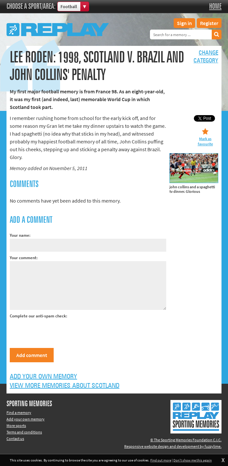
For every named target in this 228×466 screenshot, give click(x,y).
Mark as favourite (205, 141)
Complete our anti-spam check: (38, 316)
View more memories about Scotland (64, 385)
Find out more (160, 460)
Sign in (184, 23)
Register (209, 23)
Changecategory (206, 57)
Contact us (15, 438)
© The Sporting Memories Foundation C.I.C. (185, 439)
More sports (16, 425)
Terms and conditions (24, 432)
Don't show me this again (192, 460)
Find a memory (19, 412)
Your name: (20, 235)
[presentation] (59, 332)
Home (215, 6)
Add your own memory (43, 376)
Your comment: (24, 257)
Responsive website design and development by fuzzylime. (172, 446)
